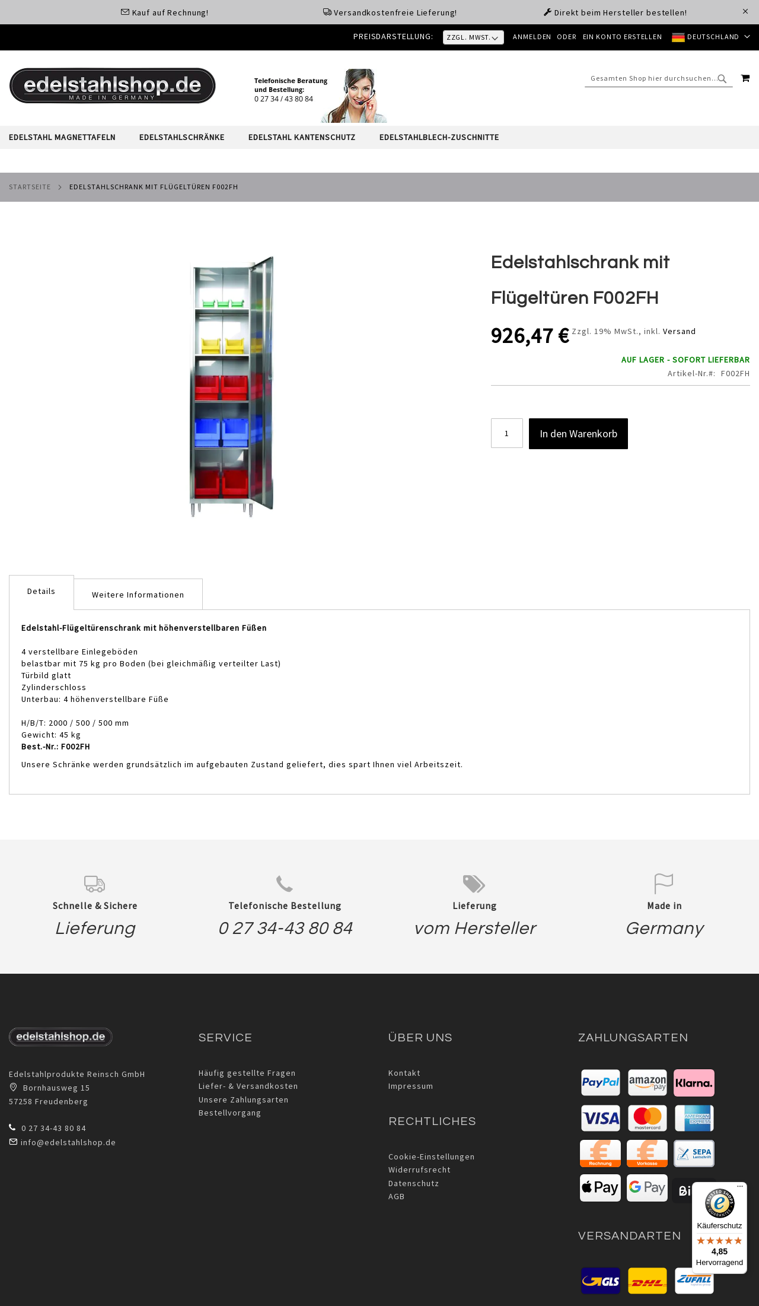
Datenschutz (413, 1183)
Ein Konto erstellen (620, 36)
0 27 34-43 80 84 (285, 928)
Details (41, 591)
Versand (679, 331)
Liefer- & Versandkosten (248, 1086)
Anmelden (528, 36)
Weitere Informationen (138, 594)
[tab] (379, 137)
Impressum (410, 1086)
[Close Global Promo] (744, 10)
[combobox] (659, 78)
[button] (710, 37)
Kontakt (404, 1072)
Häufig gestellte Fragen (247, 1072)
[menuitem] (68, 137)
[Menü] (740, 1189)
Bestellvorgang (230, 1112)
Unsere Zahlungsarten (244, 1099)
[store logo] (112, 85)
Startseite (30, 186)
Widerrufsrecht (419, 1169)
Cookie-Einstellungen (431, 1156)
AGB (396, 1196)
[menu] (379, 137)
